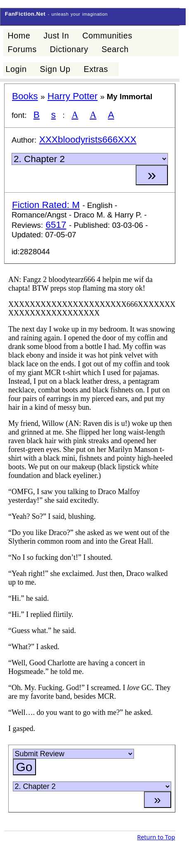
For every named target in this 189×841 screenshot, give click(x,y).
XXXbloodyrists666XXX (87, 139)
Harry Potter (73, 96)
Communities (107, 35)
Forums (21, 49)
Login (15, 69)
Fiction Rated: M (46, 205)
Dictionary (69, 49)
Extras (96, 69)
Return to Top (156, 837)
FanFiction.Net (25, 14)
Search (115, 49)
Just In (56, 35)
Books (25, 96)
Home (18, 35)
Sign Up (55, 69)
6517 (55, 225)
